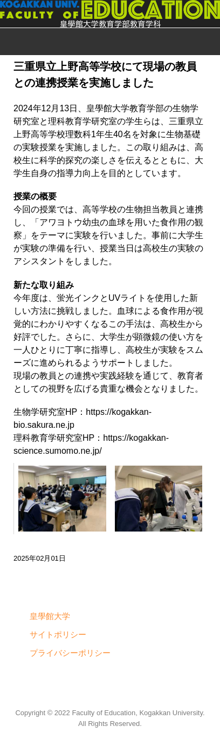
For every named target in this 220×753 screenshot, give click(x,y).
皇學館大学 (50, 616)
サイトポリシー (58, 634)
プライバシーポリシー (70, 652)
